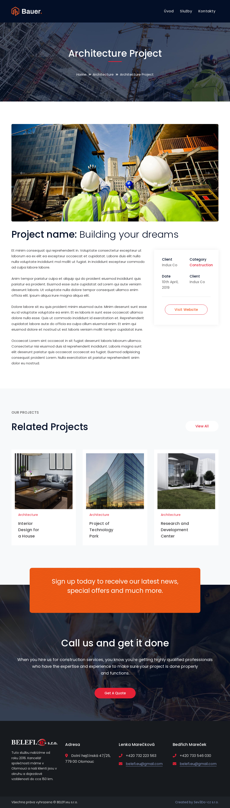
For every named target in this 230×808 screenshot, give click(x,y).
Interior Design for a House (28, 530)
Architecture (103, 74)
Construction (201, 265)
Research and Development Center (175, 530)
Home (81, 74)
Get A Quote (115, 693)
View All (202, 426)
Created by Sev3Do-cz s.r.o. (197, 802)
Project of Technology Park (101, 530)
